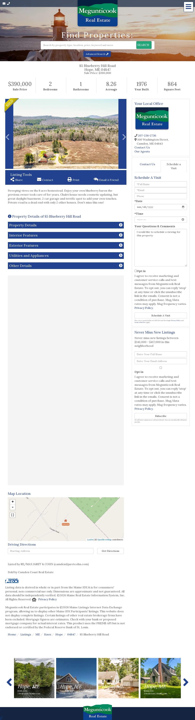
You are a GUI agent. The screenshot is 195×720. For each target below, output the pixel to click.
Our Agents (142, 151)
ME (38, 634)
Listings (25, 634)
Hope (59, 634)
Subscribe (160, 416)
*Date (138, 201)
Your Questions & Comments (154, 226)
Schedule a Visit (174, 166)
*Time (138, 213)
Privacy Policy (47, 599)
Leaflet (90, 539)
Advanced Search (95, 54)
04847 (71, 634)
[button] (141, 45)
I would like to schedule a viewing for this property (160, 247)
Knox (47, 634)
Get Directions (110, 551)
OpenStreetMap (104, 539)
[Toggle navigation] (188, 7)
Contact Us (142, 147)
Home (12, 634)
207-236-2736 (147, 135)
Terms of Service (140, 322)
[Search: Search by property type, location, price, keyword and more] (78, 45)
